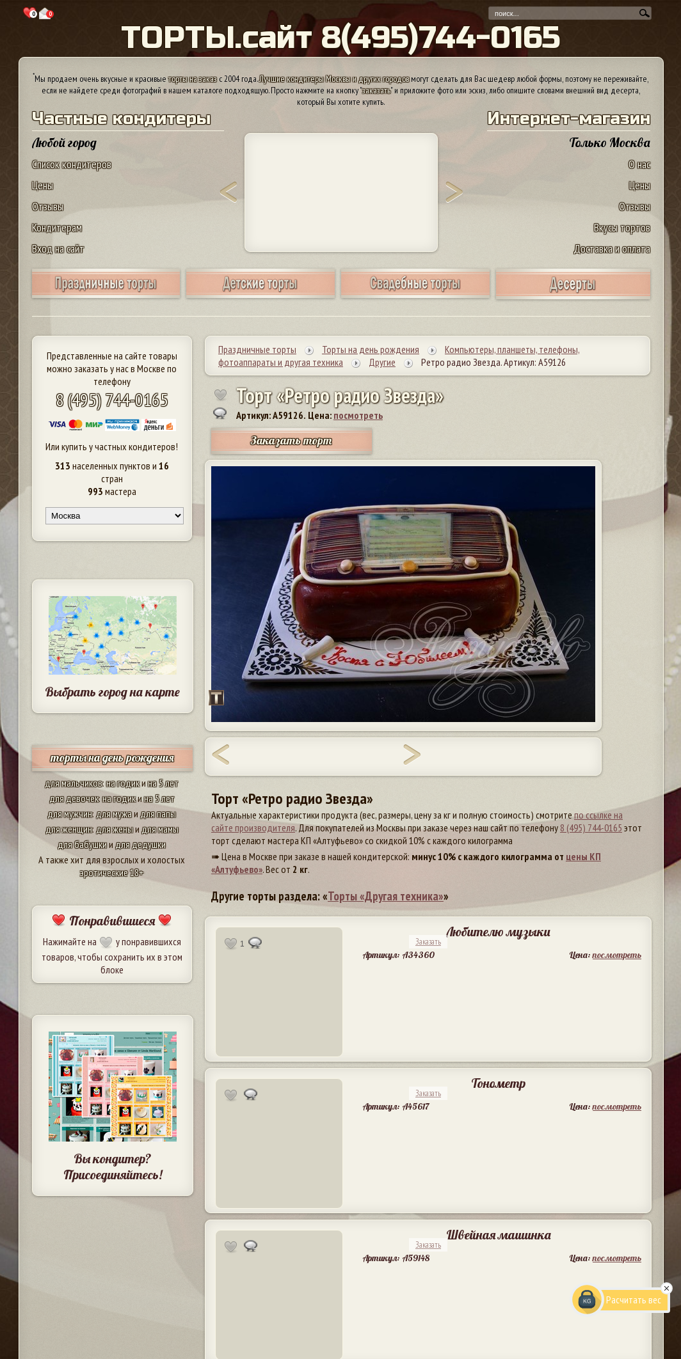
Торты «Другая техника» (386, 896)
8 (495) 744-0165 (112, 399)
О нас (639, 164)
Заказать (428, 941)
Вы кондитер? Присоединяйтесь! (112, 1166)
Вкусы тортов (622, 227)
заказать (376, 90)
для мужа (114, 813)
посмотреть (358, 415)
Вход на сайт (58, 248)
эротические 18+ (112, 872)
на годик (123, 782)
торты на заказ (192, 78)
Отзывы (47, 206)
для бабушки (82, 844)
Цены (42, 185)
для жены (114, 828)
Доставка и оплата (611, 248)
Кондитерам (57, 227)
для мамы (160, 828)
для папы (158, 813)
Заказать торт (291, 440)
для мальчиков (73, 782)
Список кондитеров (71, 164)
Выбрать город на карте (112, 692)
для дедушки (140, 844)
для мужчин (69, 813)
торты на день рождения (112, 757)
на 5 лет (163, 782)
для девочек (74, 798)
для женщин (68, 828)
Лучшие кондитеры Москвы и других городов (334, 78)
